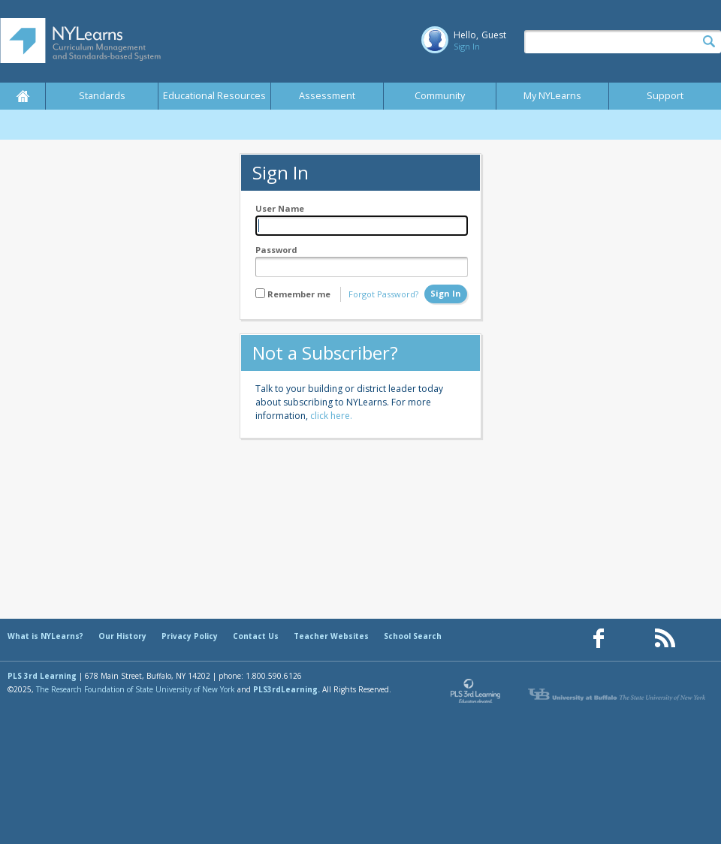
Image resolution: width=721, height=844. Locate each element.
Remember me (298, 294)
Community (440, 95)
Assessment (327, 95)
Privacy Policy (189, 636)
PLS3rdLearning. (286, 689)
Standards (102, 95)
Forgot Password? (383, 294)
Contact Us (256, 636)
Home (22, 96)
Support (665, 95)
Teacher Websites (331, 636)
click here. (331, 415)
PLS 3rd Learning (42, 676)
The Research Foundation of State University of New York (135, 689)
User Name (279, 208)
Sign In (467, 46)
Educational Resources (214, 95)
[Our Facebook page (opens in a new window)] (598, 639)
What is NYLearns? (45, 636)
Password (276, 249)
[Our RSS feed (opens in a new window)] (664, 639)
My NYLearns (552, 95)
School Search (413, 636)
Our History (122, 636)
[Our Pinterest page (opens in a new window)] (631, 639)
